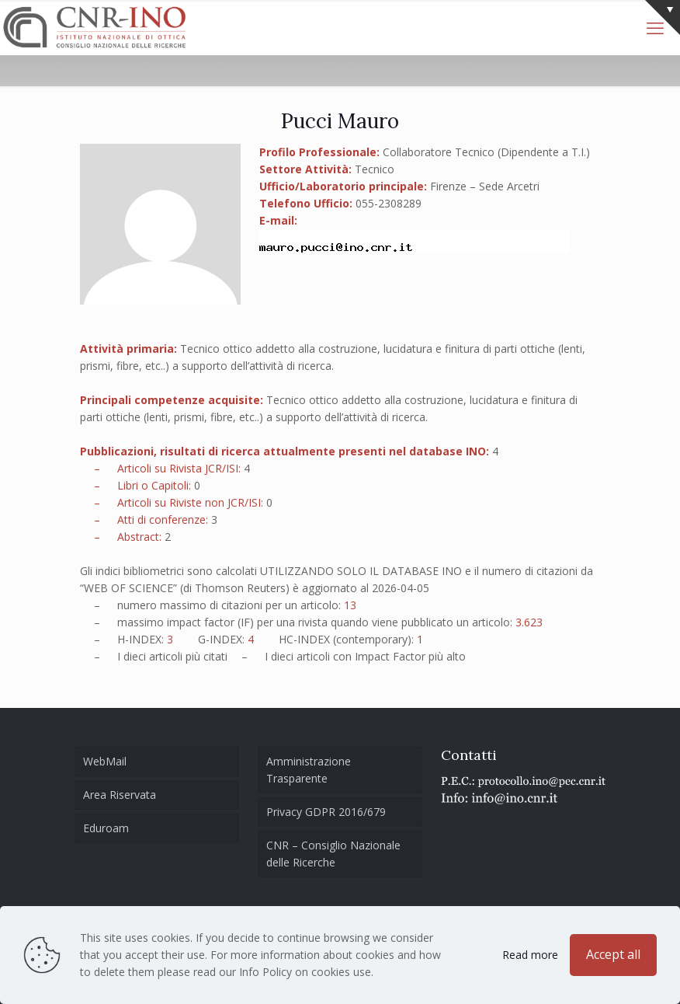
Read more (530, 954)
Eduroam (106, 828)
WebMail (105, 761)
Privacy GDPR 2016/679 (326, 811)
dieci (134, 656)
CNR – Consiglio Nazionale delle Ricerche (333, 854)
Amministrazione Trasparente (308, 770)
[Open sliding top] (662, 17)
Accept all (613, 954)
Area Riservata (119, 794)
